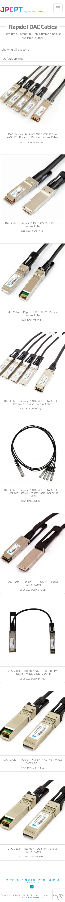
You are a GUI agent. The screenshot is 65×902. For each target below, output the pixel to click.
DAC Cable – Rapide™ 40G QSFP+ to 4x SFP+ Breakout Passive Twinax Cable (32, 402)
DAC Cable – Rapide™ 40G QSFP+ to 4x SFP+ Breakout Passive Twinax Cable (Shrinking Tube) (32, 492)
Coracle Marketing (34, 897)
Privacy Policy (14, 880)
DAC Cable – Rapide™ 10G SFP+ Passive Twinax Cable (33, 850)
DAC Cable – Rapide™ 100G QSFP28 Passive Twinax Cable (32, 224)
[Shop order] (32, 58)
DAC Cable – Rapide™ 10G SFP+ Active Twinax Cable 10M (32, 761)
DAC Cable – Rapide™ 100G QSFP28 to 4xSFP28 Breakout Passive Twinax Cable (32, 136)
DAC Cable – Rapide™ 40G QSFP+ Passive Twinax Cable (32, 583)
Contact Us (32, 882)
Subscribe (53, 880)
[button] (58, 8)
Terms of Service (35, 880)
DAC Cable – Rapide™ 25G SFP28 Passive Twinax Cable (32, 314)
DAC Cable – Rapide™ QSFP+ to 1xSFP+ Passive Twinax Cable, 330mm (32, 672)
